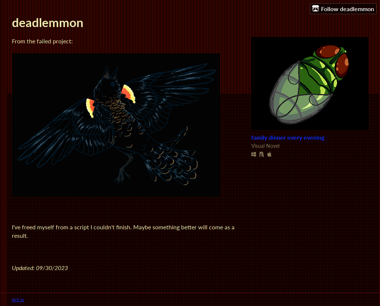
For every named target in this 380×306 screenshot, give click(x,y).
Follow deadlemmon (343, 8)
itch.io (18, 299)
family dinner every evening (287, 137)
